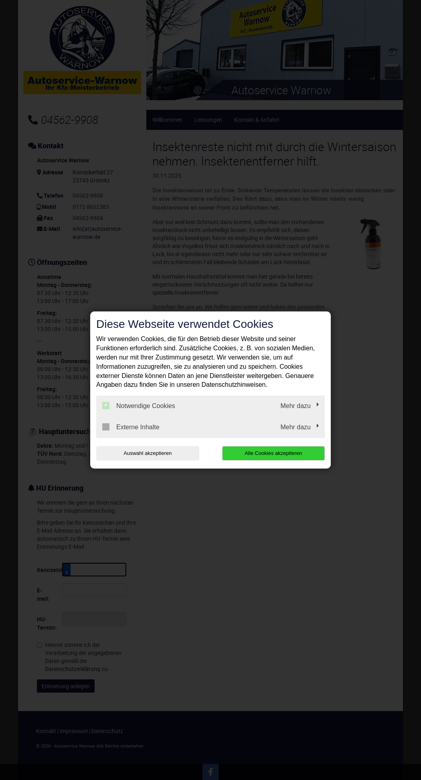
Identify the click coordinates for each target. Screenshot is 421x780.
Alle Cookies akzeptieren (273, 453)
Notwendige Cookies (138, 405)
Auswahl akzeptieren (147, 453)
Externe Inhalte (131, 426)
